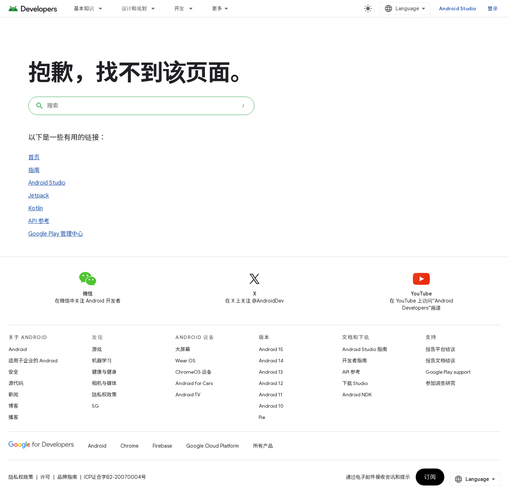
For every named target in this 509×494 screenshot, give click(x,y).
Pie (262, 417)
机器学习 (102, 360)
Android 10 (271, 406)
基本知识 (84, 8)
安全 (13, 372)
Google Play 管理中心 (55, 233)
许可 (45, 477)
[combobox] (141, 106)
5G (95, 406)
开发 (179, 8)
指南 (34, 170)
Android (17, 349)
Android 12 (271, 383)
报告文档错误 (440, 360)
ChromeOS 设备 (193, 372)
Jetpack (38, 195)
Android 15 (271, 349)
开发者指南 (354, 360)
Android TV (187, 394)
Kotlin (35, 208)
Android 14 (271, 360)
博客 (13, 406)
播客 (13, 417)
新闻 (13, 394)
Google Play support (448, 372)
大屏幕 (182, 349)
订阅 (430, 477)
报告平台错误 (440, 349)
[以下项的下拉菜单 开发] (194, 8)
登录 (493, 8)
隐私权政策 (104, 394)
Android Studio (457, 8)
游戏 (97, 349)
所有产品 (263, 446)
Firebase (162, 446)
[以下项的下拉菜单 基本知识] (103, 8)
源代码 (15, 383)
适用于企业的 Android (33, 360)
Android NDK (356, 394)
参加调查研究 (440, 383)
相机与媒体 (104, 383)
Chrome (130, 446)
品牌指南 (67, 477)
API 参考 (38, 221)
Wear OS (185, 360)
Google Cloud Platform (212, 446)
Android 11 (270, 394)
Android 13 (271, 372)
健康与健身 (104, 372)
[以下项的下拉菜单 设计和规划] (156, 8)
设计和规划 (134, 8)
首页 (34, 157)
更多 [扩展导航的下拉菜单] (217, 8)
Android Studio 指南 (364, 349)
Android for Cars (194, 383)
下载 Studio (355, 383)
